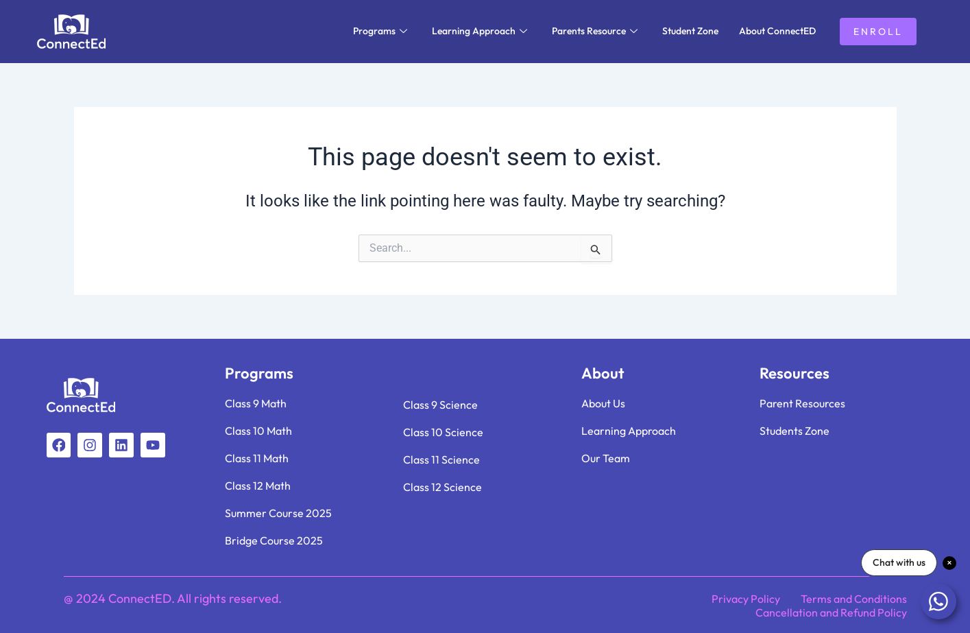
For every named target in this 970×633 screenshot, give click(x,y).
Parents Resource (595, 31)
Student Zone (690, 31)
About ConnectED (777, 31)
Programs (380, 31)
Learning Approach (479, 31)
